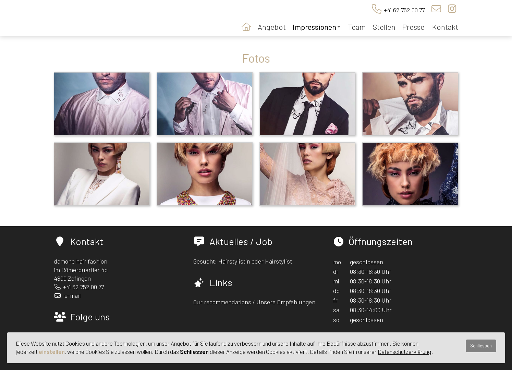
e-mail (72, 295)
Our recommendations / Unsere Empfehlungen (254, 302)
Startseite (246, 26)
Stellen (384, 26)
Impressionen (316, 26)
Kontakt (445, 26)
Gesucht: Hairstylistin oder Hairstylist (242, 261)
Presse (413, 26)
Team (357, 26)
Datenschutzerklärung (404, 351)
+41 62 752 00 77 (404, 10)
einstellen (52, 351)
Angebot (272, 26)
